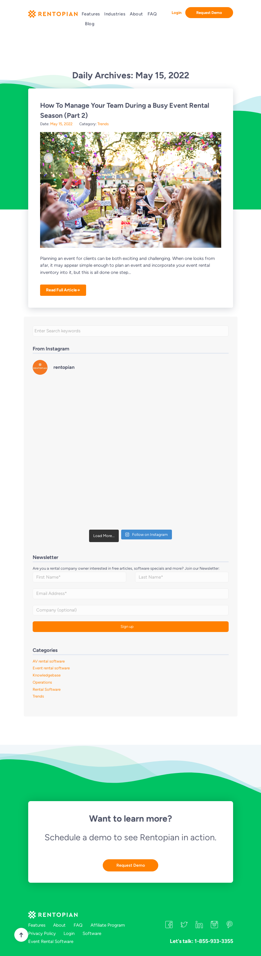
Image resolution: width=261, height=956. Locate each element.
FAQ (152, 14)
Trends (103, 124)
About (136, 14)
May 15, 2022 (61, 124)
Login (176, 12)
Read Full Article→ (63, 290)
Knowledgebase (47, 675)
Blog (89, 23)
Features (91, 14)
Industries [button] (114, 14)
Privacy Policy (42, 933)
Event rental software (51, 668)
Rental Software (47, 689)
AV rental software (49, 661)
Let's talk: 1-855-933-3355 (201, 941)
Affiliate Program (108, 925)
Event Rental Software (50, 941)
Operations (42, 682)
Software (92, 933)
